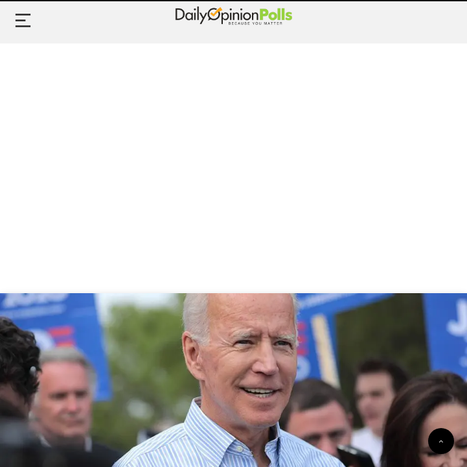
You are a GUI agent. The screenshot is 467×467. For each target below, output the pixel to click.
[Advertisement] (233, 154)
